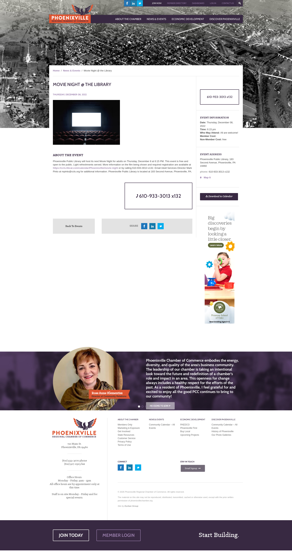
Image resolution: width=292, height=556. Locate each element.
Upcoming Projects (189, 435)
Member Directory (176, 3)
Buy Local (185, 431)
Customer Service (126, 438)
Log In (213, 3)
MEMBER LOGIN (118, 535)
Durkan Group (131, 506)
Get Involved (124, 431)
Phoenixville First (188, 428)
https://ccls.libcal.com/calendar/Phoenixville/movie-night (85, 168)
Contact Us (228, 3)
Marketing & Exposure (129, 428)
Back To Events (73, 226)
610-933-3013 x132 (158, 196)
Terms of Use (124, 445)
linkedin (133, 3)
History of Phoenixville (223, 431)
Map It (207, 177)
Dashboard (198, 3)
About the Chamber (128, 419)
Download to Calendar (219, 196)
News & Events (71, 70)
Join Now (156, 3)
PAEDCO (185, 424)
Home (56, 70)
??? (240, 3)
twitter (140, 3)
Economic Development (192, 419)
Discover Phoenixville (223, 419)
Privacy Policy (125, 441)
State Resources (126, 435)
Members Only (125, 424)
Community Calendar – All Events (162, 426)
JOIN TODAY (71, 535)
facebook (127, 3)
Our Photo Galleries (221, 435)
